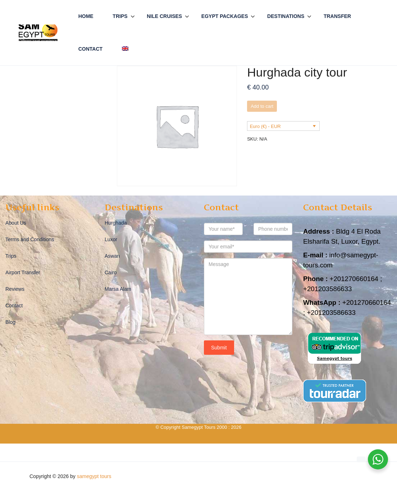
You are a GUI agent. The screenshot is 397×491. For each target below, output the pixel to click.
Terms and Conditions (29, 239)
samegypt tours (94, 476)
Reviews (14, 289)
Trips (120, 16)
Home (85, 16)
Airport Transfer (22, 272)
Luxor (111, 239)
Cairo (111, 272)
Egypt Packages (224, 16)
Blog (10, 322)
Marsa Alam (118, 289)
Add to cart (262, 106)
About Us (15, 223)
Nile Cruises (164, 16)
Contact (90, 49)
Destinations (285, 16)
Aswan (112, 256)
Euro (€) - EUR (265, 126)
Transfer (337, 16)
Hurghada (116, 223)
